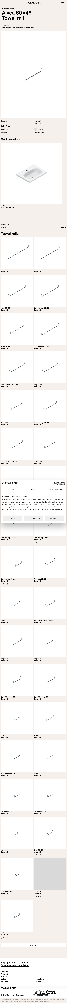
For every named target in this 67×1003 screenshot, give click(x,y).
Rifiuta (12, 518)
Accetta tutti (54, 518)
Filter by (3, 227)
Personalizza (34, 518)
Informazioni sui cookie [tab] (55, 489)
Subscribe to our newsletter (15, 965)
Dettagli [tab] (33, 489)
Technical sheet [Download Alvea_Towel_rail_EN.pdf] (39, 132)
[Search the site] (2, 2)
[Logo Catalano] (8, 988)
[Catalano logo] (33, 3)
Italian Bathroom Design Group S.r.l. (48, 999)
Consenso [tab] (11, 489)
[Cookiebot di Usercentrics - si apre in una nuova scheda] (56, 483)
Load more (33, 945)
